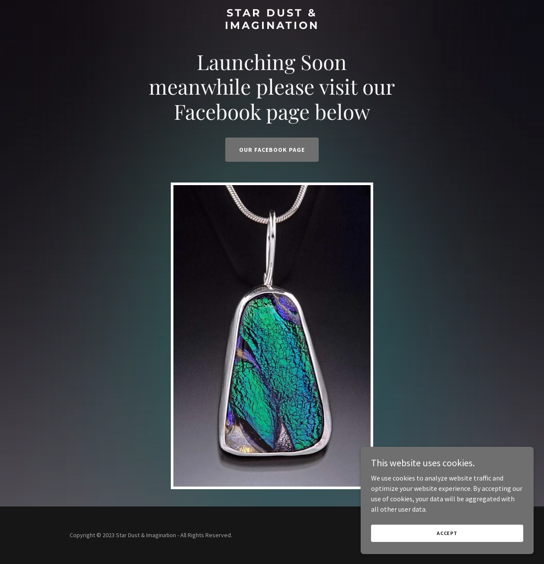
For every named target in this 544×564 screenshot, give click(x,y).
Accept (447, 533)
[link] (271, 26)
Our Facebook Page (272, 150)
